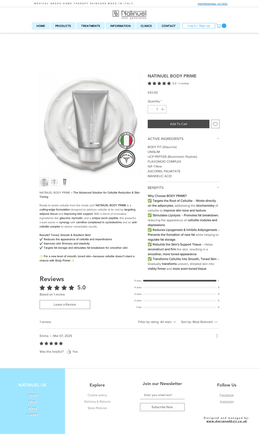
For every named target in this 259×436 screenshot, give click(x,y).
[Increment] (163, 109)
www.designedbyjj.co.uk (226, 421)
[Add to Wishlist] (215, 124)
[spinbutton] (157, 109)
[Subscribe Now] (162, 407)
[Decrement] (151, 109)
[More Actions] (216, 335)
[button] (63, 26)
